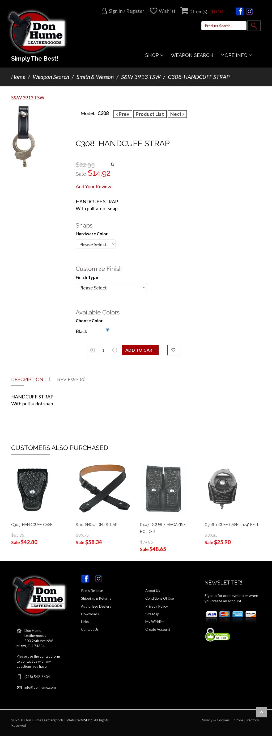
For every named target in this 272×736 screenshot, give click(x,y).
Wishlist (167, 11)
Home (18, 76)
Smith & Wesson (95, 76)
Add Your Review (93, 186)
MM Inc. (86, 720)
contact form (50, 656)
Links (85, 622)
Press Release (92, 590)
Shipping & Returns (96, 598)
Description (27, 379)
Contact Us (90, 629)
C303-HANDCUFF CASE (31, 525)
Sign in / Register (126, 11)
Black (81, 331)
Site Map (152, 614)
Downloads (90, 614)
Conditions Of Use (159, 598)
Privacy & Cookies (215, 720)
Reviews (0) (71, 379)
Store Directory (246, 720)
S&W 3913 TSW (140, 76)
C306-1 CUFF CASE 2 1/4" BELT (232, 525)
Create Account (157, 629)
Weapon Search (51, 76)
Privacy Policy (156, 606)
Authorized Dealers (96, 606)
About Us (152, 590)
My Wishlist (154, 622)
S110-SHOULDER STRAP (96, 525)
